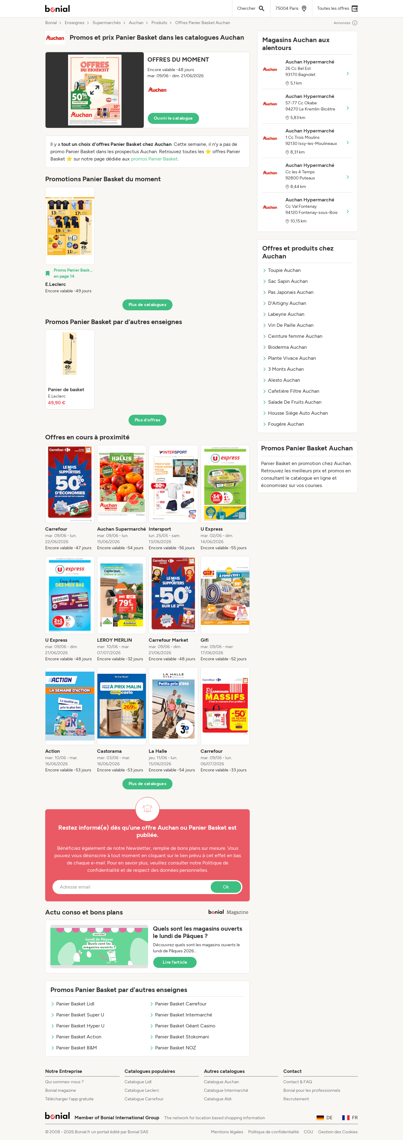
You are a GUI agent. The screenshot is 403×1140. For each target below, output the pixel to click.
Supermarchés (107, 23)
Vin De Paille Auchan (288, 325)
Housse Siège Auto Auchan (295, 413)
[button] (147, 90)
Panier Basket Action (75, 1037)
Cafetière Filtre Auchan (290, 391)
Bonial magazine (60, 1090)
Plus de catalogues (147, 304)
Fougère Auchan (283, 424)
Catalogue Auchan (221, 1081)
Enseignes (75, 23)
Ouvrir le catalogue (173, 118)
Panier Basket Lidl (72, 1004)
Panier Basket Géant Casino (182, 1026)
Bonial (51, 23)
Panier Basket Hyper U (77, 1026)
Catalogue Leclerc (142, 1090)
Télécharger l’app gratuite (69, 1099)
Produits (159, 23)
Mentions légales (227, 1132)
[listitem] (70, 240)
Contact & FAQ (297, 1081)
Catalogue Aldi (217, 1099)
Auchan (136, 23)
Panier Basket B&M (73, 1048)
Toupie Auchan (281, 270)
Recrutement (296, 1099)
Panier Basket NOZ (172, 1048)
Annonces (346, 23)
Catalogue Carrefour (144, 1099)
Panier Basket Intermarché (180, 1015)
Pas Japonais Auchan (288, 292)
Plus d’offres (148, 420)
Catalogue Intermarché (226, 1090)
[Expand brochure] (94, 90)
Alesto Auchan (281, 380)
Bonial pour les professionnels (311, 1090)
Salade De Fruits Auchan (291, 402)
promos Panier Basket (154, 159)
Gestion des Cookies (338, 1132)
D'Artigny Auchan (284, 303)
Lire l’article (175, 962)
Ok (226, 887)
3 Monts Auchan (283, 369)
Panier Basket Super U (77, 1015)
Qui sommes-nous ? (64, 1081)
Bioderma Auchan (284, 347)
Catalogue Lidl (138, 1081)
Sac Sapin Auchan (285, 281)
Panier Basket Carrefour (177, 1004)
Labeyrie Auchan (283, 314)
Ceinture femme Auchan (292, 336)
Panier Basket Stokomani (179, 1037)
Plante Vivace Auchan (289, 358)
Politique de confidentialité (273, 1132)
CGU (308, 1132)
